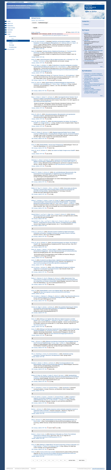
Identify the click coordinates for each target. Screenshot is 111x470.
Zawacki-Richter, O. (36, 214)
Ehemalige (11, 45)
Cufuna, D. (33, 132)
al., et (44, 434)
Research (10, 25)
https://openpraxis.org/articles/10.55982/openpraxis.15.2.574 (48, 437)
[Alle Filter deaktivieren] (57, 33)
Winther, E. (34, 200)
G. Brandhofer (49, 330)
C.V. (13, 38)
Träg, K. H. (39, 188)
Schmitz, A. (45, 375)
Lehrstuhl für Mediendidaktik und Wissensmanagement (25, 6)
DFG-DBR (86, 44)
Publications (11, 28)
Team (37, 20)
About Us (10, 23)
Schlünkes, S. (40, 200)
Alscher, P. (36, 44)
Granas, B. (43, 61)
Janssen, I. (39, 249)
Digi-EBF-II (86, 40)
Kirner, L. (51, 188)
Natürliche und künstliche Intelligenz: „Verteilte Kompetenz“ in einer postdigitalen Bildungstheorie (92, 91)
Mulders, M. (45, 65)
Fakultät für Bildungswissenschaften (36, 2)
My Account (10, 49)
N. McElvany (63, 43)
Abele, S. (61, 203)
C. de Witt (50, 399)
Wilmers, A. (46, 363)
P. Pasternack (55, 75)
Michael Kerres (41, 20)
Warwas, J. (72, 203)
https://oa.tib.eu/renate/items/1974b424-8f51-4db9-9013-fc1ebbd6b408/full (51, 263)
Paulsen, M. (46, 446)
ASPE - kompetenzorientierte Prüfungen (93, 50)
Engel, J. (33, 341)
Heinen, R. (41, 160)
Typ (37, 32)
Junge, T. (58, 343)
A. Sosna (59, 66)
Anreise (11, 42)
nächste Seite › (72, 460)
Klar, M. (39, 82)
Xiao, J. (53, 214)
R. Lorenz (42, 320)
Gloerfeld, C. (56, 399)
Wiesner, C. (56, 330)
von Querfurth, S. (42, 41)
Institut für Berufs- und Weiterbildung (54, 2)
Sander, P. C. (45, 97)
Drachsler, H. (51, 396)
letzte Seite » (82, 460)
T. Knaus (53, 343)
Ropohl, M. (36, 162)
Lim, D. (56, 221)
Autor (33, 32)
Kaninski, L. (45, 188)
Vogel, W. (58, 200)
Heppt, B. (74, 43)
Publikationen (15, 40)
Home (8, 21)
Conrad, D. (57, 214)
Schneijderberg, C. (71, 75)
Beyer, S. (39, 65)
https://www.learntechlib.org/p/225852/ (42, 101)
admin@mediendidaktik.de (98, 468)
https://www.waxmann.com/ (40, 324)
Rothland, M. (65, 84)
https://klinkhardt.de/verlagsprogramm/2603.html (62, 333)
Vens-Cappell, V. (53, 249)
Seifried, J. (66, 203)
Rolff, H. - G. (49, 123)
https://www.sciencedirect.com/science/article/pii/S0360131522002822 (50, 412)
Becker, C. (65, 66)
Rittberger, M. (51, 278)
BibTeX (73, 32)
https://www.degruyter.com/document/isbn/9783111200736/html (55, 292)
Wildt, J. (39, 421)
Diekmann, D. (40, 278)
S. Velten (56, 203)
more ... (102, 66)
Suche (36, 27)
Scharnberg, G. (39, 354)
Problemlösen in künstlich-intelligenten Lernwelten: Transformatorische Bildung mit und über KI (93, 75)
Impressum (10, 468)
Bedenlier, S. (34, 363)
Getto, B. (33, 419)
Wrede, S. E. (63, 399)
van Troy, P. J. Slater (45, 214)
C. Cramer (53, 84)
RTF (76, 32)
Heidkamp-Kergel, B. (55, 446)
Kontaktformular (12, 47)
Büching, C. (36, 61)
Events (9, 32)
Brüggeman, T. (48, 320)
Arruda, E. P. (34, 231)
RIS (78, 32)
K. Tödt (76, 59)
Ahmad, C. (38, 97)
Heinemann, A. (34, 160)
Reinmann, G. (62, 75)
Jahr (39, 32)
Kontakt (33, 468)
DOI (32, 80)
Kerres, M (33, 51)
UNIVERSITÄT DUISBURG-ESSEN (15, 2)
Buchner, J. (38, 267)
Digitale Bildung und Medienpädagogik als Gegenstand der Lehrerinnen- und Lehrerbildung (94, 85)
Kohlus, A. (46, 200)
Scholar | (34, 48)
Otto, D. (33, 354)
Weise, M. (39, 375)
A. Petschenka (69, 51)
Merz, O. (63, 343)
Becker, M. (69, 43)
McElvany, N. (55, 320)
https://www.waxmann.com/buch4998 (63, 164)
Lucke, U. (62, 375)
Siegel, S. (40, 307)
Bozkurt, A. (34, 434)
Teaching (10, 30)
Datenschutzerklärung (22, 468)
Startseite (33, 20)
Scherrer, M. (34, 307)
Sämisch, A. (45, 249)
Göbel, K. (73, 161)
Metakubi (86, 33)
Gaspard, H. (67, 320)
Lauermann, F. (74, 320)
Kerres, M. (33, 41)
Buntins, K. (40, 172)
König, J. (59, 84)
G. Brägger (42, 123)
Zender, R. (50, 375)
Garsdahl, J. (40, 446)
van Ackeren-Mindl (66, 161)
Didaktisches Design (89, 88)
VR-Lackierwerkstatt (89, 60)
